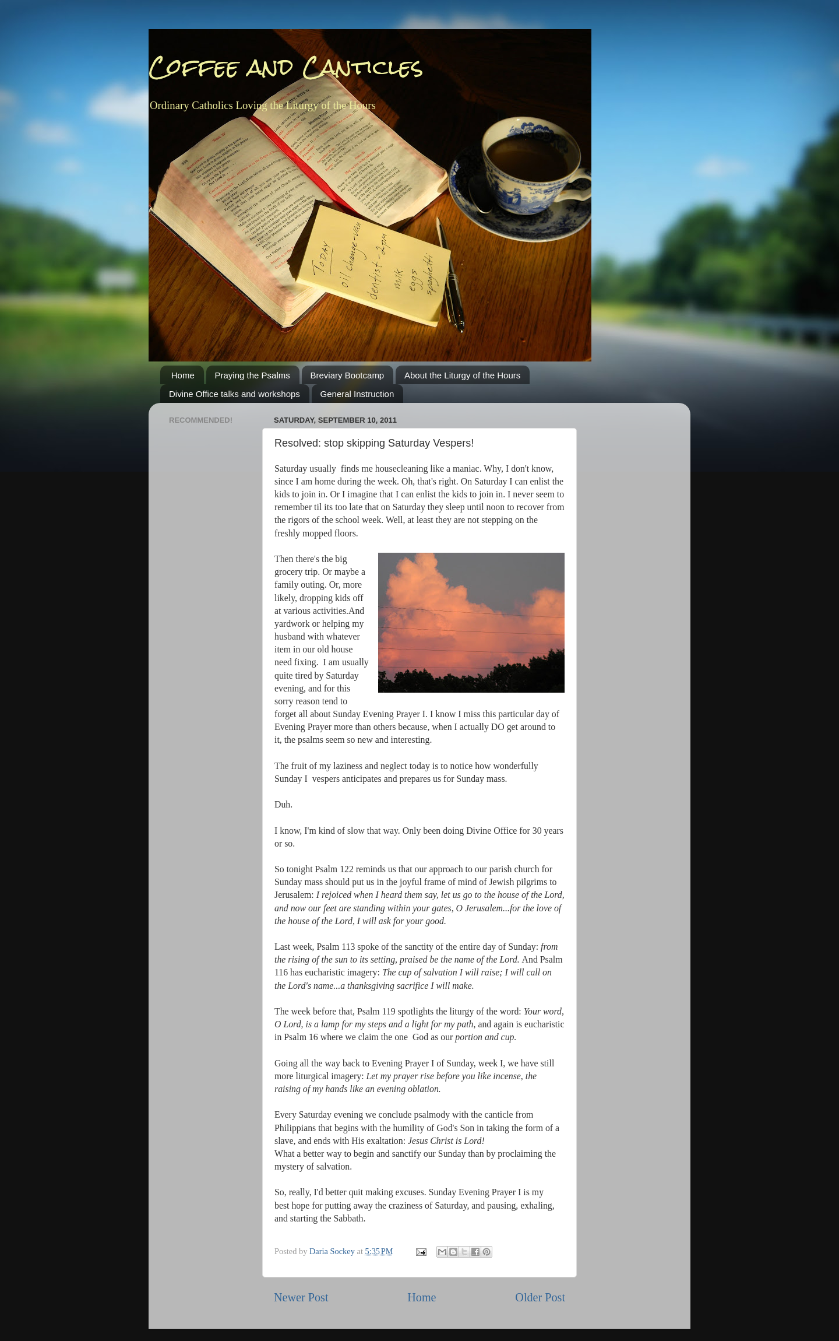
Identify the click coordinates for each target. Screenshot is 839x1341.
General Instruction (357, 394)
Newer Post (301, 1297)
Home (183, 375)
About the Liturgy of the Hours (462, 375)
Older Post (540, 1297)
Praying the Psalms (252, 375)
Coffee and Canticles (286, 67)
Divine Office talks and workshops (234, 394)
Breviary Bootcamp (348, 375)
